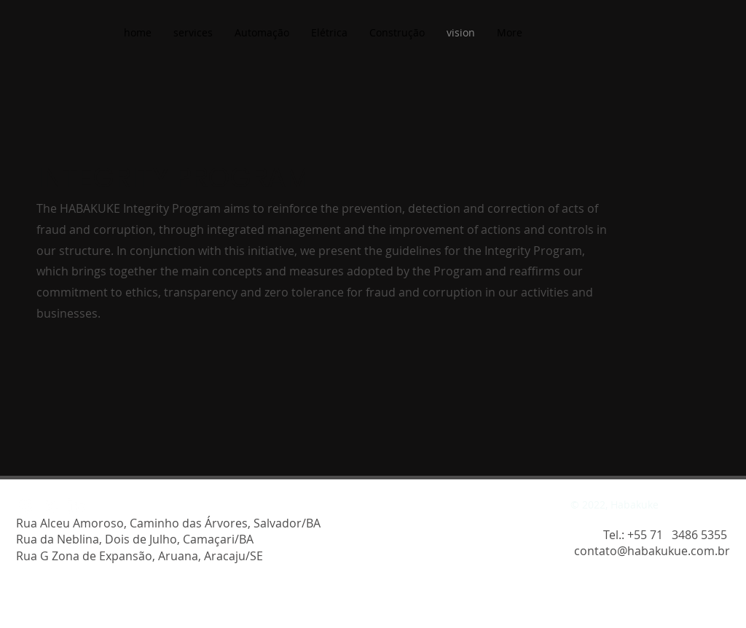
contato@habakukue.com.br (652, 551)
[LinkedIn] (76, 506)
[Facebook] (51, 506)
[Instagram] (25, 506)
